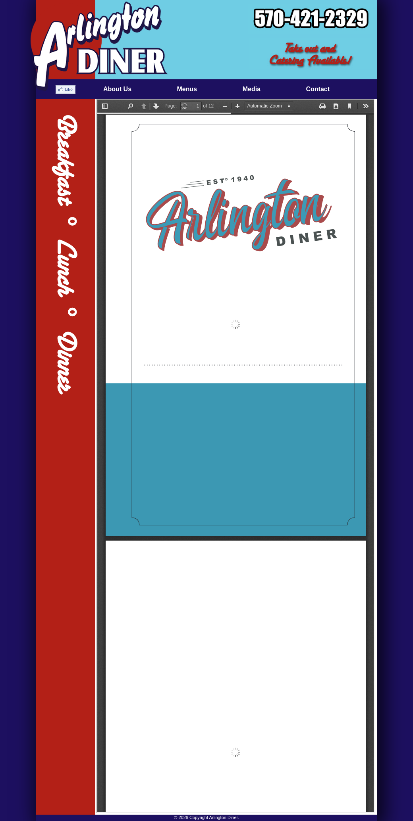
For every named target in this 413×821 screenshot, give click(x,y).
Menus (187, 89)
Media (252, 89)
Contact (318, 89)
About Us (117, 89)
